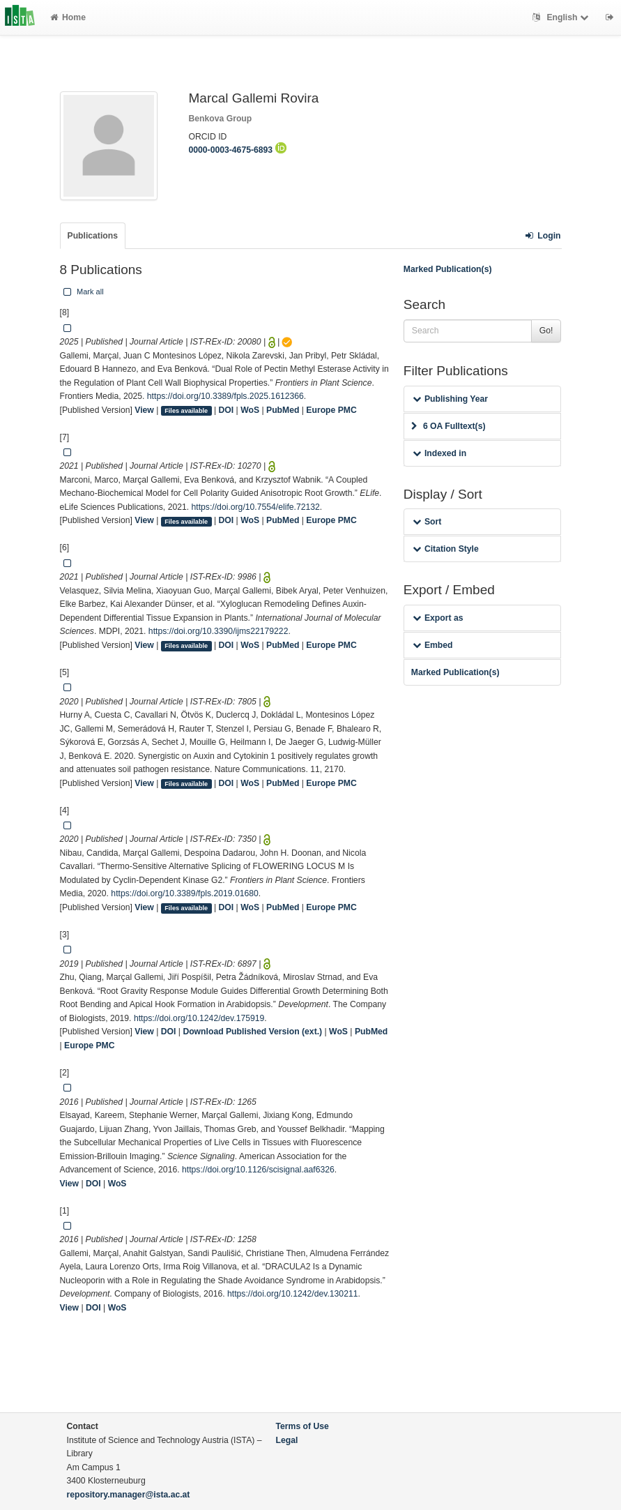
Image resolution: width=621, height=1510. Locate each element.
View (144, 410)
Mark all (82, 291)
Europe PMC (331, 410)
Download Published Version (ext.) (252, 1031)
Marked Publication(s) (448, 269)
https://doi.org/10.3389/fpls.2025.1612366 (225, 396)
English (562, 17)
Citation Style (446, 549)
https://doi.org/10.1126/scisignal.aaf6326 (258, 1170)
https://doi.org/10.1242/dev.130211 (292, 1294)
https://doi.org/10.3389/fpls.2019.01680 (184, 893)
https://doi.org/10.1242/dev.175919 (199, 1018)
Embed (433, 645)
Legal (287, 1440)
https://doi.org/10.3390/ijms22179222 (218, 631)
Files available (186, 410)
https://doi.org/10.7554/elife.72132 (256, 507)
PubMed (282, 410)
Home (68, 17)
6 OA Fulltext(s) (448, 426)
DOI (226, 410)
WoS (249, 410)
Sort (427, 522)
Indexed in (439, 453)
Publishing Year (450, 399)
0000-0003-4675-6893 (237, 150)
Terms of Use (302, 1426)
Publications (93, 236)
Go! (546, 330)
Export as (438, 618)
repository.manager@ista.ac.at (128, 1495)
